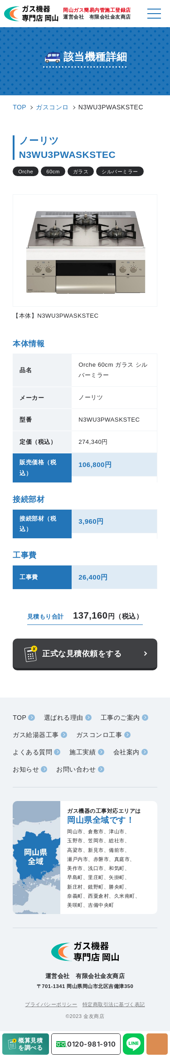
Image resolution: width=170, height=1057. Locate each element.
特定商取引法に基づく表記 (114, 1004)
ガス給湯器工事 (36, 734)
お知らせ (26, 769)
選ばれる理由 (63, 717)
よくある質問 (32, 752)
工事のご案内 (120, 717)
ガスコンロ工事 (99, 734)
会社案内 (126, 752)
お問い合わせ (76, 769)
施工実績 (82, 752)
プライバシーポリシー (51, 1004)
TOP (19, 717)
